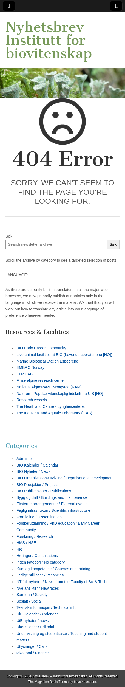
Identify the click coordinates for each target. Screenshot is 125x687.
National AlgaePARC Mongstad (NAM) (49, 387)
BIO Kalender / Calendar (37, 465)
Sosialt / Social (29, 601)
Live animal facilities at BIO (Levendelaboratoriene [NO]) (64, 354)
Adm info (24, 458)
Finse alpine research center (40, 380)
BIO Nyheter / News (33, 471)
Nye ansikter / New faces (37, 588)
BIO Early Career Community (41, 348)
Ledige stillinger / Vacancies (40, 575)
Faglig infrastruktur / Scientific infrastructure (53, 510)
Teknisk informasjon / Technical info (46, 607)
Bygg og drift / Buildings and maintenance (51, 497)
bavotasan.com (85, 682)
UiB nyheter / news (32, 620)
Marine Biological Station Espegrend (47, 361)
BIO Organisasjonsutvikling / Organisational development (64, 478)
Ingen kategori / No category (40, 562)
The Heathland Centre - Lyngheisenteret (50, 406)
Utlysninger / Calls (31, 646)
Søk (8, 236)
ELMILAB (24, 374)
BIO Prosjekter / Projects (37, 484)
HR (19, 549)
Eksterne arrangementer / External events (51, 504)
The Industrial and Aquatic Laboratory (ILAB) (54, 413)
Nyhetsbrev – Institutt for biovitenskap (51, 40)
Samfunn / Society (32, 594)
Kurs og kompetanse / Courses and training (53, 569)
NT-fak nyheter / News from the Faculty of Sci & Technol (64, 581)
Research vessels (31, 400)
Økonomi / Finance (32, 653)
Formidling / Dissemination (39, 517)
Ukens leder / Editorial (35, 627)
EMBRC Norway (30, 367)
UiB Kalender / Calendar (37, 614)
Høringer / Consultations (37, 555)
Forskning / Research (34, 536)
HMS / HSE (26, 543)
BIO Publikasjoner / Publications (43, 491)
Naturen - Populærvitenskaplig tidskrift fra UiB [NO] (59, 393)
